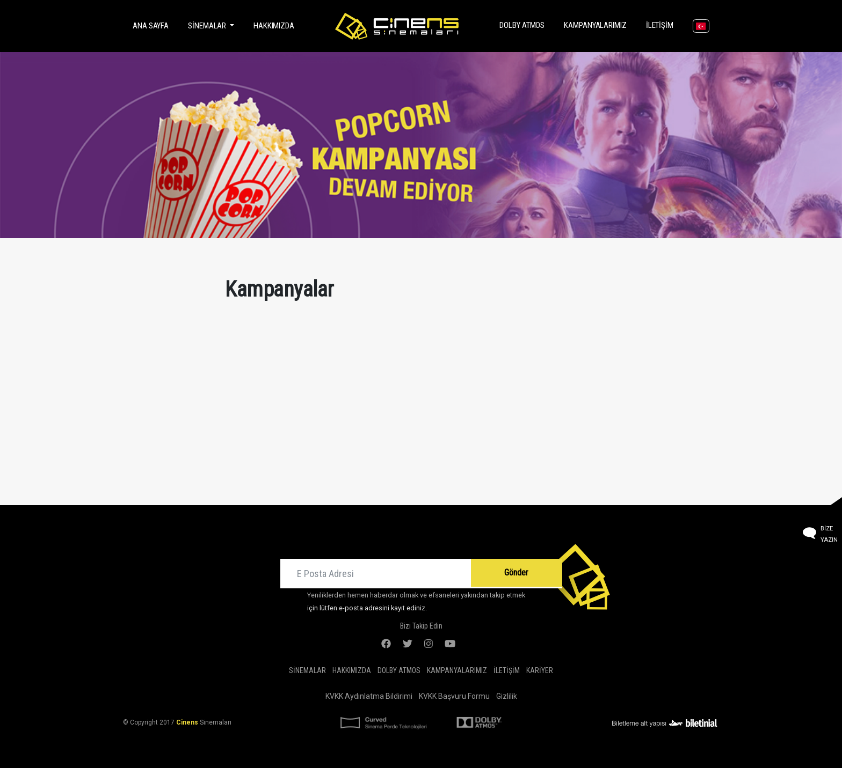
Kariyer (539, 670)
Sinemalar (307, 670)
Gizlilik (506, 696)
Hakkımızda (273, 26)
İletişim (662, 24)
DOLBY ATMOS (524, 24)
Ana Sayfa (153, 25)
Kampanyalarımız (597, 24)
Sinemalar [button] (208, 26)
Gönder (516, 572)
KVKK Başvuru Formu (454, 696)
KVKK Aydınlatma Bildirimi (368, 696)
